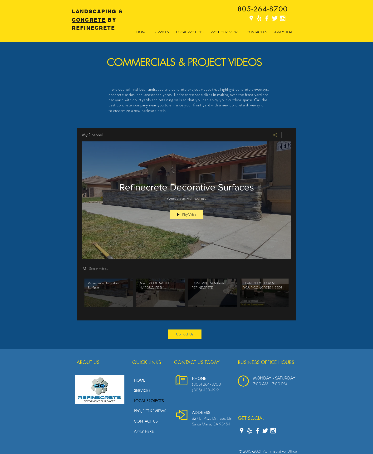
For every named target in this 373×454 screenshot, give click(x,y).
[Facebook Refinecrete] (267, 18)
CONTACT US (146, 421)
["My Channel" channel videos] (186, 296)
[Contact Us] (184, 334)
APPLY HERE (144, 431)
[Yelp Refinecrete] (259, 18)
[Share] (275, 135)
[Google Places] (251, 18)
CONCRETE (89, 20)
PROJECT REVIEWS (150, 411)
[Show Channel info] (286, 135)
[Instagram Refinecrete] (282, 18)
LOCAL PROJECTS (149, 400)
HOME (139, 380)
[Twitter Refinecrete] (275, 18)
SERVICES (142, 390)
